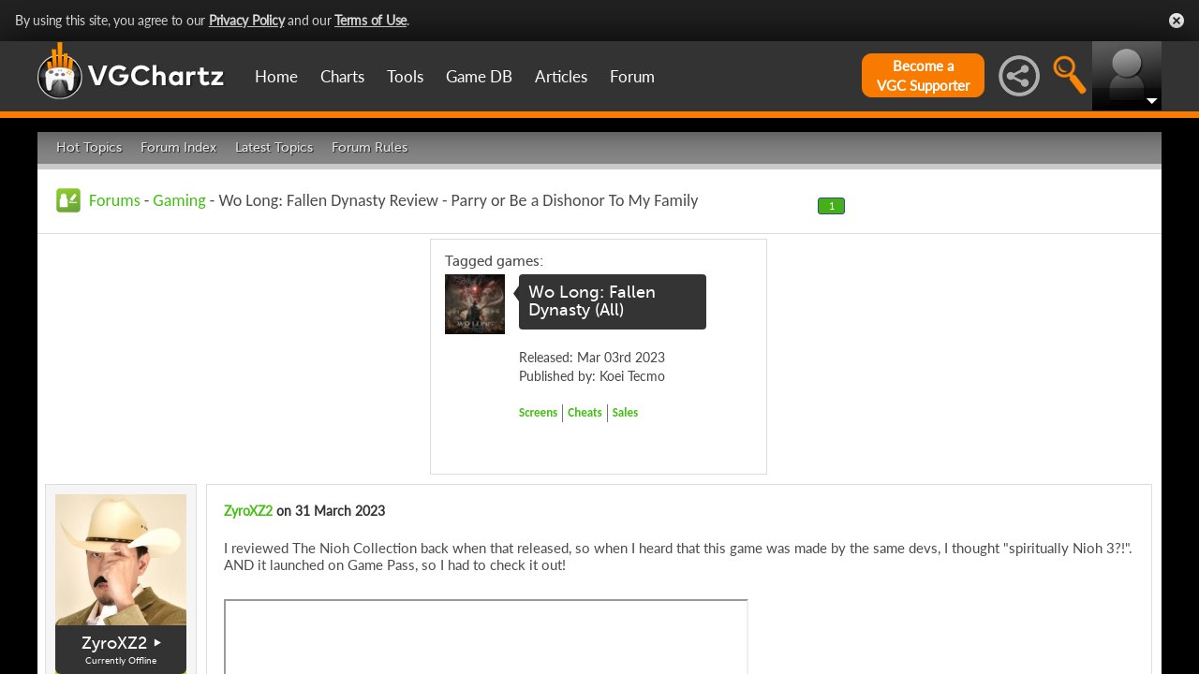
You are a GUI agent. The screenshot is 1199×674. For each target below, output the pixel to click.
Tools (405, 76)
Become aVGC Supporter (923, 75)
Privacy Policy (247, 20)
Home (276, 76)
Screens (538, 412)
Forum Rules (369, 147)
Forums (115, 200)
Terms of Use (370, 20)
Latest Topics (274, 147)
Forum (632, 76)
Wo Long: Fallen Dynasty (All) (592, 301)
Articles (561, 76)
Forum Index (178, 147)
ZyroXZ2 (114, 643)
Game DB (479, 76)
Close (1176, 20)
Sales (626, 412)
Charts (342, 76)
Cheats (584, 412)
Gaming (179, 200)
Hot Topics (89, 147)
